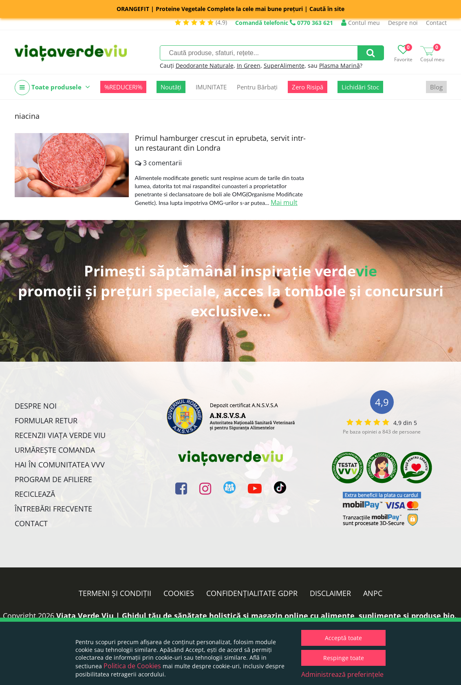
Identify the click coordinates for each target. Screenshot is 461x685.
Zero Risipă (307, 87)
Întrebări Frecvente (53, 509)
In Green (248, 65)
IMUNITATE (211, 87)
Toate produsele (52, 87)
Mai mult (284, 202)
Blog (436, 87)
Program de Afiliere (53, 479)
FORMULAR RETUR (46, 420)
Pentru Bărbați (257, 87)
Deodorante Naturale (205, 65)
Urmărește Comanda (55, 450)
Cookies (178, 593)
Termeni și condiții (115, 593)
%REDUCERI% (123, 87)
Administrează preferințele (342, 674)
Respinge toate (343, 658)
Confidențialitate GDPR (252, 593)
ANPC (372, 593)
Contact (436, 23)
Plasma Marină (339, 65)
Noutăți (171, 87)
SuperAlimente (284, 65)
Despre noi (403, 23)
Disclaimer (330, 593)
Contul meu (360, 23)
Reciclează (35, 494)
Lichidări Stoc (360, 87)
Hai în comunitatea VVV (60, 464)
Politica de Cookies (132, 665)
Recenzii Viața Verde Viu (60, 435)
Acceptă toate (343, 638)
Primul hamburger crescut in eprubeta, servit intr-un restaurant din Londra (220, 143)
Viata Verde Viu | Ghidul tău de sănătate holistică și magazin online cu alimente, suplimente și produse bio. (256, 616)
